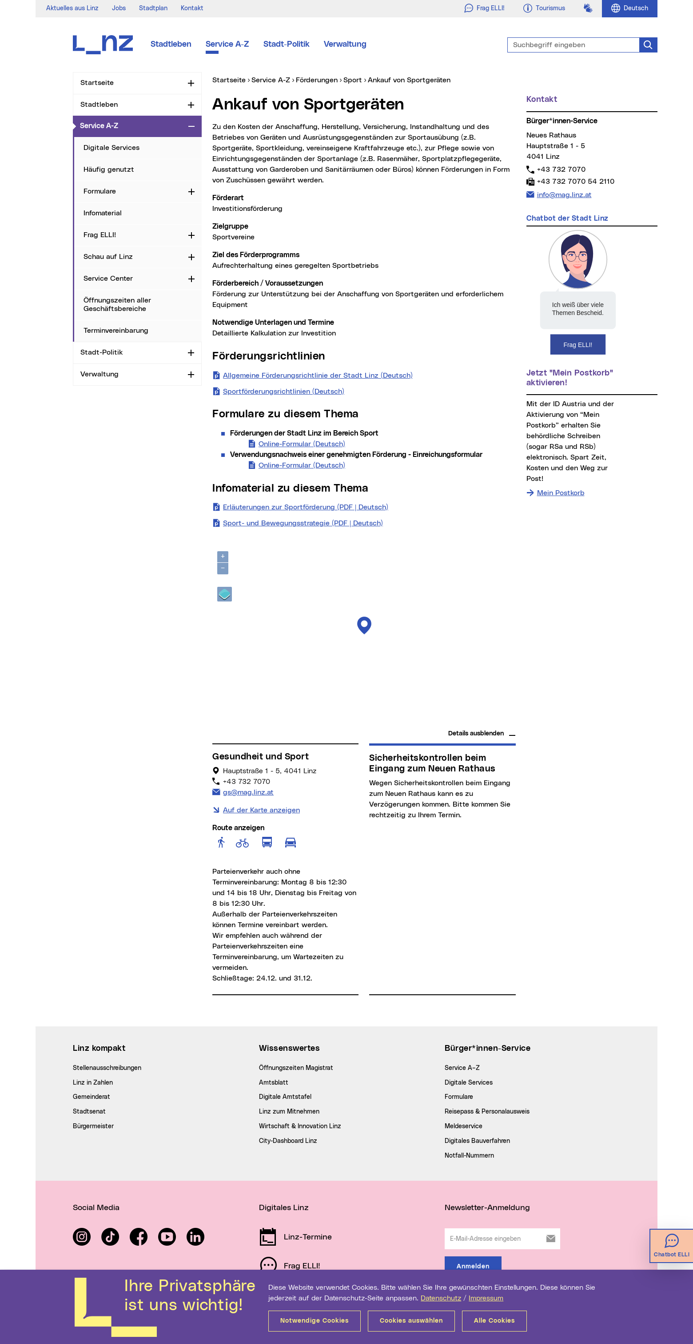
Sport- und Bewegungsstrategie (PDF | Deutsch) (303, 522)
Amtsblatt (273, 1083)
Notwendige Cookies (314, 1321)
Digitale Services (111, 147)
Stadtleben (171, 44)
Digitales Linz (284, 1208)
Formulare (100, 191)
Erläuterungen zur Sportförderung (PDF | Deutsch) (305, 506)
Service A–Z (462, 1068)
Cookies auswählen (411, 1321)
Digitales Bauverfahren (477, 1141)
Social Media (96, 1208)
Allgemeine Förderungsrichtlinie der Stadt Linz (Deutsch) (318, 374)
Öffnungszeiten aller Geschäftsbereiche (117, 304)
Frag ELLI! (100, 234)
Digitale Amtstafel (285, 1097)
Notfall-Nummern (469, 1156)
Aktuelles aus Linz (72, 8)
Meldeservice (463, 1126)
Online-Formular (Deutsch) (302, 443)
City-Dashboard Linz (288, 1141)
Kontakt (192, 8)
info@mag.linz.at (564, 194)
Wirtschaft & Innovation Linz (300, 1126)
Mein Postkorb (561, 492)
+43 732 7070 (561, 169)
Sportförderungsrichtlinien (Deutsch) (283, 390)
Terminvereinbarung (116, 330)
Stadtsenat (89, 1112)
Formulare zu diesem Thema (285, 414)
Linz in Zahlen (93, 1083)
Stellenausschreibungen (107, 1068)
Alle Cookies (494, 1321)
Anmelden (473, 1266)
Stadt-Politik (286, 44)
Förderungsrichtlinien (268, 356)
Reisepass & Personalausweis (487, 1112)
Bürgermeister (93, 1126)
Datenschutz (441, 1298)
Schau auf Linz (108, 256)
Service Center (108, 278)
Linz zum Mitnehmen (289, 1112)
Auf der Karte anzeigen (261, 810)
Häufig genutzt (109, 169)
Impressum (486, 1298)
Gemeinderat (91, 1097)
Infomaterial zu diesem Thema (290, 488)
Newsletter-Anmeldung (487, 1208)
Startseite (97, 82)
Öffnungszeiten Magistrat (296, 1068)
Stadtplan (153, 8)
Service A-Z (227, 44)
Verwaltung (345, 44)
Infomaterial (103, 213)
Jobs (119, 8)
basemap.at (498, 720)
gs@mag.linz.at (248, 791)
